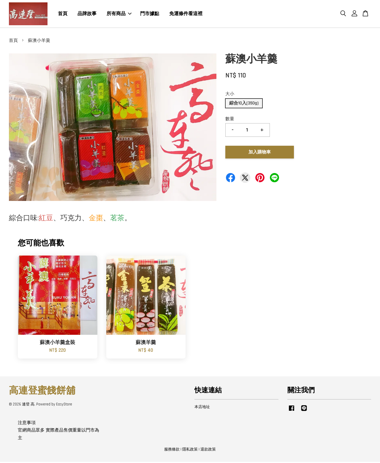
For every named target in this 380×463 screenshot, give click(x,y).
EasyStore (64, 405)
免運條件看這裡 (185, 14)
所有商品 (119, 14)
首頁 (62, 14)
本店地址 (202, 408)
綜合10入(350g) (244, 104)
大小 (229, 95)
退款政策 (208, 450)
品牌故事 (86, 14)
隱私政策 (190, 450)
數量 (229, 120)
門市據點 (149, 14)
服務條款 (172, 450)
